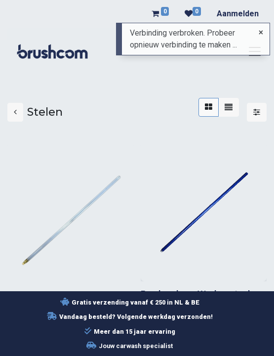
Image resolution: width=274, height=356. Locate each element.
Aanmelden (238, 13)
